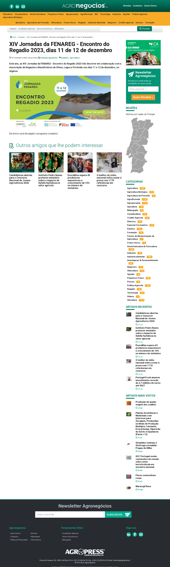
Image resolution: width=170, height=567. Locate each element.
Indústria (116, 14)
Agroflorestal (86, 14)
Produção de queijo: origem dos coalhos (146, 403)
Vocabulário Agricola (70, 533)
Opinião (126, 14)
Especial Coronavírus (137, 225)
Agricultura (75, 58)
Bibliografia (59, 29)
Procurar (144, 28)
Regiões (13, 29)
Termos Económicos (45, 29)
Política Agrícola (139, 14)
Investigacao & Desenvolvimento (142, 260)
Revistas (127, 6)
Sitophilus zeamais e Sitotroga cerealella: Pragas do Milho (146, 445)
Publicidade (35, 537)
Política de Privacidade (19, 540)
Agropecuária (72, 14)
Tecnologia (105, 14)
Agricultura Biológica (12, 17)
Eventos (139, 23)
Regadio (82, 23)
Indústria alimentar (136, 257)
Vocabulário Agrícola (26, 29)
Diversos (131, 221)
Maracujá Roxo (143, 486)
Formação (149, 23)
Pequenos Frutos (56, 14)
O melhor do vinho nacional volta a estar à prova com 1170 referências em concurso (109, 180)
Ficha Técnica (36, 540)
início (13, 37)
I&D (96, 14)
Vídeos (130, 296)
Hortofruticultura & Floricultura (142, 246)
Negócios (112, 23)
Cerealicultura (21, 14)
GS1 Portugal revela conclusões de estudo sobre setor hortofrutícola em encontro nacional (147, 461)
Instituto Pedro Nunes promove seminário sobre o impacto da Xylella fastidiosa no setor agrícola (50, 180)
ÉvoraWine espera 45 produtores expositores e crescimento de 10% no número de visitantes (79, 181)
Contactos (137, 6)
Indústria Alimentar (97, 23)
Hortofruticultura (38, 14)
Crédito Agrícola (126, 23)
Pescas (130, 282)
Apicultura (20, 23)
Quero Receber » (143, 97)
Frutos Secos (70, 23)
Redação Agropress (49, 58)
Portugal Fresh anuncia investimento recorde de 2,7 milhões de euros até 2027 (148, 381)
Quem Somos (150, 6)
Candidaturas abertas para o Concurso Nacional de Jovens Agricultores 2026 (20, 179)
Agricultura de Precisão (38, 23)
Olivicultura (56, 23)
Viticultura (7, 14)
